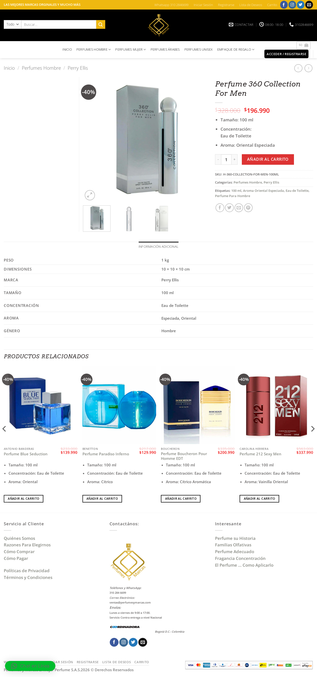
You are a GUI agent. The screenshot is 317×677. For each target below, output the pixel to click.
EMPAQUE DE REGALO (236, 49)
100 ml (236, 190)
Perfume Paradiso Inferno (105, 454)
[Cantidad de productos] (226, 159)
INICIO (67, 49)
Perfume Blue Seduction (26, 454)
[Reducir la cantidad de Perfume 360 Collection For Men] (218, 159)
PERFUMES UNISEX (198, 49)
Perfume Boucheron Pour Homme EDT (184, 456)
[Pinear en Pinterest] (248, 207)
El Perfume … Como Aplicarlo (244, 565)
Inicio (9, 67)
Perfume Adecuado (235, 552)
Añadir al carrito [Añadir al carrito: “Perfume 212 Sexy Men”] (259, 499)
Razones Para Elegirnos (28, 545)
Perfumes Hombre (41, 67)
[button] (303, 45)
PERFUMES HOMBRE (93, 49)
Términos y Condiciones (28, 577)
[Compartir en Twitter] (229, 207)
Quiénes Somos (20, 538)
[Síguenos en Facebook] (284, 5)
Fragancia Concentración (241, 559)
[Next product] (298, 68)
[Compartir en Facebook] (220, 207)
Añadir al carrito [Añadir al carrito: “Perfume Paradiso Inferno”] (102, 499)
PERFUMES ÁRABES (165, 49)
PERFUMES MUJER (130, 49)
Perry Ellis (78, 67)
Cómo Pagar (16, 559)
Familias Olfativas (233, 545)
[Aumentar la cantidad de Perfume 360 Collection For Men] (235, 159)
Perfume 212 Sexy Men (260, 454)
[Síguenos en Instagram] (292, 5)
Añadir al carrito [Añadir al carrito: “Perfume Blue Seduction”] (23, 499)
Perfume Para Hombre (232, 196)
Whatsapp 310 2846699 (171, 5)
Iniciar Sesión (203, 5)
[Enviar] (100, 24)
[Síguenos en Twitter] (301, 5)
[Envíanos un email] (309, 5)
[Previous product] (308, 68)
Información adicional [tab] (159, 246)
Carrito (272, 5)
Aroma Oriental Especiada (263, 190)
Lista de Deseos (250, 5)
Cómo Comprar (20, 552)
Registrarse (226, 5)
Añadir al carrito (268, 159)
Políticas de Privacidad (27, 571)
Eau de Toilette (297, 190)
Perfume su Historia (235, 538)
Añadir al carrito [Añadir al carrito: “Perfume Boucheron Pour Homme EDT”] (180, 499)
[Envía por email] (239, 207)
